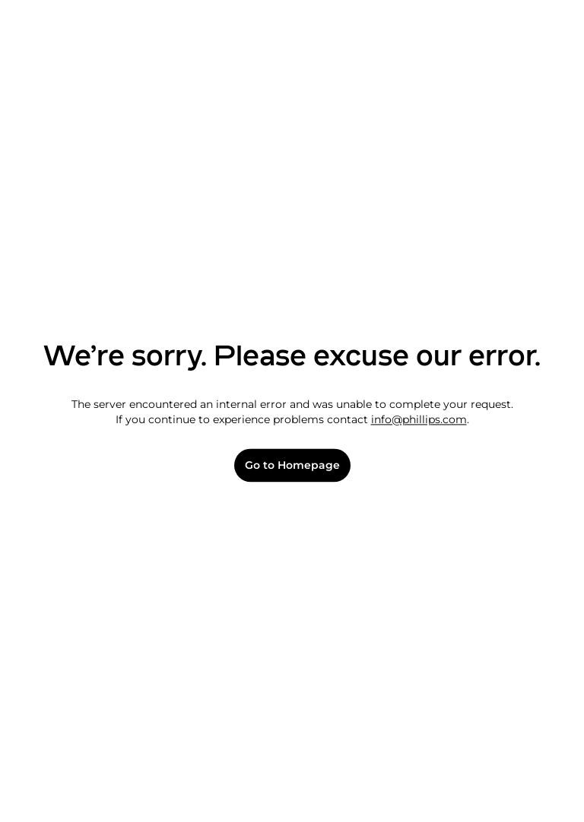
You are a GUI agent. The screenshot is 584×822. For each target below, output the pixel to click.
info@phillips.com (419, 419)
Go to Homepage (292, 465)
